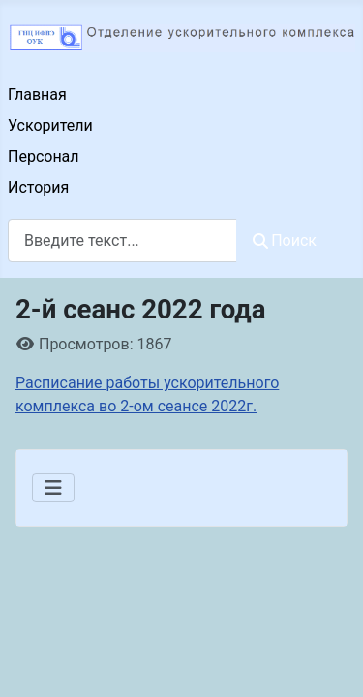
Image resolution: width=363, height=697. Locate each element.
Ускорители (50, 125)
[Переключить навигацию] (53, 487)
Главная (37, 94)
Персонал (43, 156)
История (38, 187)
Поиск (285, 240)
